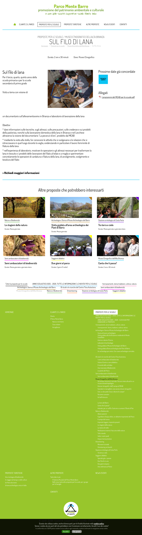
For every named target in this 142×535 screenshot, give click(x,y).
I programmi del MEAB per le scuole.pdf (118, 97)
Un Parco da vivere (11, 483)
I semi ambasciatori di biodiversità (108, 360)
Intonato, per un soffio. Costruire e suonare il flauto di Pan (116, 408)
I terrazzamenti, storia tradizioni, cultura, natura (119, 284)
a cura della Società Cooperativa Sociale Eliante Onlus (71, 520)
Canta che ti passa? (107, 263)
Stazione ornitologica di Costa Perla (95, 291)
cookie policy (99, 523)
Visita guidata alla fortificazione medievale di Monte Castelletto (114, 336)
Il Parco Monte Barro (56, 319)
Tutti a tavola (102, 433)
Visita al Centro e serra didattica (107, 362)
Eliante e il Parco (26, 24)
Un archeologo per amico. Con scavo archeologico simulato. (116, 351)
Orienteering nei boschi (105, 447)
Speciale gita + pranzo (104, 458)
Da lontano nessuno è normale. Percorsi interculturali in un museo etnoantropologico (116, 382)
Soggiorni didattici (119, 291)
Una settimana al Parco (105, 467)
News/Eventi (109, 24)
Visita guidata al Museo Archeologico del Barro (112, 346)
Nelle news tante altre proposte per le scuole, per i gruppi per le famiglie (70, 483)
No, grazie (76, 531)
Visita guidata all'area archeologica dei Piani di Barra (69, 226)
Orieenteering (72, 291)
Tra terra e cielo (105, 225)
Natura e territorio (58, 322)
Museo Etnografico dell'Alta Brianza (29, 291)
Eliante (52, 316)
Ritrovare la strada (103, 444)
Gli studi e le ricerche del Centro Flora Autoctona (78, 287)
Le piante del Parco (104, 371)
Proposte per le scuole (49, 24)
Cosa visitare (56, 324)
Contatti (123, 24)
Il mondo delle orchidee (105, 365)
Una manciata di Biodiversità (106, 368)
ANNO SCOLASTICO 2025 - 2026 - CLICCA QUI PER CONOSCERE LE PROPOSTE (113, 321)
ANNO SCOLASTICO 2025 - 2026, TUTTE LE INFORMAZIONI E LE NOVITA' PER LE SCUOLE (64, 284)
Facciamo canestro (103, 394)
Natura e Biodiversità (54, 291)
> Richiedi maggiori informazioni (20, 173)
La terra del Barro (103, 403)
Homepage (15, 24)
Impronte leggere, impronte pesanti (109, 422)
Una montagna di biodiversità (14, 477)
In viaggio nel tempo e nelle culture (16, 480)
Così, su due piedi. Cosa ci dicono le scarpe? (111, 392)
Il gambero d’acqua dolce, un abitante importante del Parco (116, 417)
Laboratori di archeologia (105, 343)
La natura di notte (103, 428)
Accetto (66, 531)
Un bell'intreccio (103, 397)
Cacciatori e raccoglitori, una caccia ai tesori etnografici (114, 389)
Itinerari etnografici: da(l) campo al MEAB (110, 386)
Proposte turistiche (72, 24)
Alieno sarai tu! (102, 414)
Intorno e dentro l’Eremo (105, 340)
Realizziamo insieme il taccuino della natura (111, 430)
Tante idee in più (55, 477)
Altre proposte (92, 24)
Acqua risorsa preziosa (105, 439)
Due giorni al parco (60, 263)
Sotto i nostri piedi (103, 436)
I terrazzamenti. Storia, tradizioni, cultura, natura (113, 327)
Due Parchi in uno (103, 461)
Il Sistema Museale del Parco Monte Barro (65, 480)
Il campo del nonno (104, 419)
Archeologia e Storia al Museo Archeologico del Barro (36, 287)
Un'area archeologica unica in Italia (15, 485)
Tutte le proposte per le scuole (16, 284)
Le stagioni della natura (16, 225)
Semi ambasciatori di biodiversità (21, 263)
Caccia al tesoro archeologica (107, 333)
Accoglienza (56, 327)
